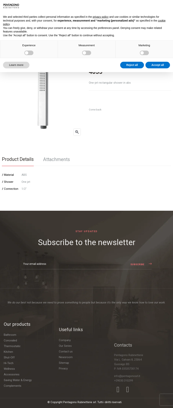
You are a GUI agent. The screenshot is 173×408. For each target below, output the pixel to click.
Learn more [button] (16, 64)
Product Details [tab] (18, 159)
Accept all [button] (157, 64)
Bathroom (10, 373)
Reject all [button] (132, 64)
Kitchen (8, 390)
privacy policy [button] (100, 16)
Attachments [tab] (56, 159)
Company (65, 393)
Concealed (10, 379)
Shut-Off (9, 396)
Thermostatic (12, 384)
